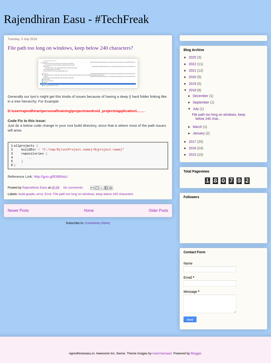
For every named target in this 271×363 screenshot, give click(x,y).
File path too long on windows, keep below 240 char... (218, 117)
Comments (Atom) (97, 223)
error (39, 194)
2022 (193, 64)
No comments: (73, 187)
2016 (193, 148)
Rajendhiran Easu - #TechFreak (76, 19)
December (201, 96)
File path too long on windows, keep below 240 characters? (70, 48)
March (198, 127)
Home (89, 210)
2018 (193, 90)
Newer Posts (18, 210)
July (196, 109)
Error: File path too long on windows (69, 194)
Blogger (196, 353)
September (201, 102)
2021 (193, 70)
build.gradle (27, 194)
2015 (193, 154)
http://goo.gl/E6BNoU (51, 176)
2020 (193, 77)
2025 (193, 57)
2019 (193, 84)
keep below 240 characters (114, 194)
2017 (193, 142)
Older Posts (158, 210)
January (199, 133)
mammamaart (162, 353)
